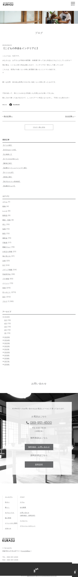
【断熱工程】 (7, 163)
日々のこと (6, 292)
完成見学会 (6, 274)
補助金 (4, 238)
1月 (5, 333)
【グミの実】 (7, 145)
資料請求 (39, 464)
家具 (4, 233)
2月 (5, 330)
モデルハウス (9, 512)
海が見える (6, 256)
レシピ (4, 211)
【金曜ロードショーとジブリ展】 (14, 168)
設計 (4, 297)
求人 (4, 224)
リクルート (24, 521)
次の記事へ (69, 116)
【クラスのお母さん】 (10, 159)
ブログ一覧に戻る (39, 127)
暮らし (7, 507)
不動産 (4, 243)
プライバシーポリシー (27, 526)
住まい (7, 502)
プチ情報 (5, 279)
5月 (5, 320)
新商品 (4, 215)
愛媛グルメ (6, 247)
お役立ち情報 (7, 252)
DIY (3, 265)
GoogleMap (25, 551)
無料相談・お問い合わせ (39, 447)
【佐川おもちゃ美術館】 (11, 181)
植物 (4, 206)
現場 (4, 288)
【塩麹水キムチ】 (9, 186)
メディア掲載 (7, 270)
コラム (4, 202)
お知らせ (8, 528)
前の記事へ (8, 116)
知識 (4, 229)
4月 (5, 323)
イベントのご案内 (11, 523)
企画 (4, 261)
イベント (5, 283)
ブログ (4, 301)
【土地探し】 (7, 154)
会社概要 (23, 507)
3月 (5, 327)
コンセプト (9, 497)
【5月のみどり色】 (9, 150)
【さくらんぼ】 (8, 172)
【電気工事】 (7, 177)
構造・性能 (6, 220)
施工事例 (8, 518)
